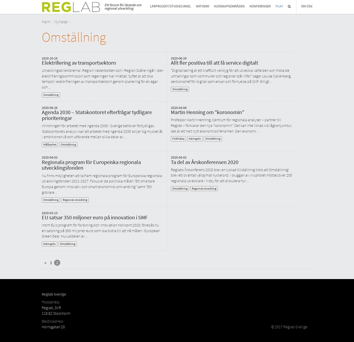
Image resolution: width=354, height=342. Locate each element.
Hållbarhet (50, 144)
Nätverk (202, 6)
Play (279, 6)
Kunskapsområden (229, 6)
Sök (289, 6)
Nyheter (61, 22)
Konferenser (260, 6)
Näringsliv (195, 138)
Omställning (51, 95)
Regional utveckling (75, 200)
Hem (46, 22)
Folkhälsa (178, 138)
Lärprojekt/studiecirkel (170, 6)
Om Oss (306, 6)
